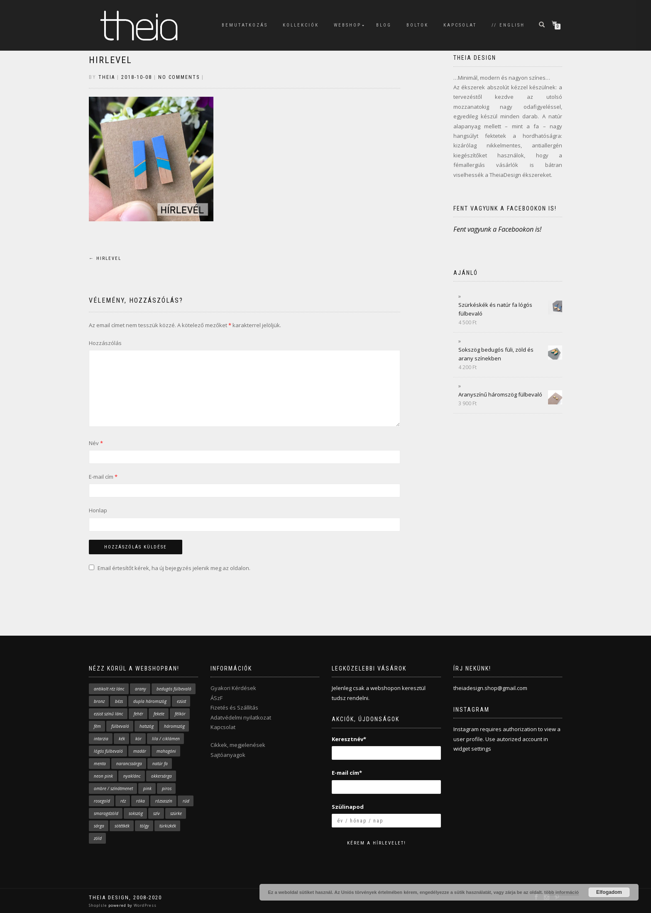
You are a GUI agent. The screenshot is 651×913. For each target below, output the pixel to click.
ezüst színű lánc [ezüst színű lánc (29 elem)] (108, 714)
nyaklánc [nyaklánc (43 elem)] (132, 776)
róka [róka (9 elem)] (140, 801)
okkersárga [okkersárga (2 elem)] (161, 776)
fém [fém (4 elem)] (97, 726)
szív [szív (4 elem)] (156, 813)
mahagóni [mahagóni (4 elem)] (166, 751)
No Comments (179, 77)
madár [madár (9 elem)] (139, 751)
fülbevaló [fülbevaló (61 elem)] (120, 726)
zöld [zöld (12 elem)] (98, 838)
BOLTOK (417, 25)
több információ (561, 892)
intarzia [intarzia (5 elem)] (101, 739)
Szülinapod (348, 806)
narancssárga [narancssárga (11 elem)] (129, 763)
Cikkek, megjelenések (237, 745)
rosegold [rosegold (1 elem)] (102, 801)
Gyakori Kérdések (233, 688)
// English (508, 25)
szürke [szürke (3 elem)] (176, 813)
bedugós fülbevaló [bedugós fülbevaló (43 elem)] (174, 689)
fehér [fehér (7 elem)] (138, 714)
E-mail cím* (347, 772)
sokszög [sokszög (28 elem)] (136, 813)
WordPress (144, 905)
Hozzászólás (105, 343)
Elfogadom (609, 892)
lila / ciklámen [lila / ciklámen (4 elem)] (166, 739)
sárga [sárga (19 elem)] (99, 826)
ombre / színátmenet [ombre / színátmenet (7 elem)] (113, 788)
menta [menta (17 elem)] (100, 763)
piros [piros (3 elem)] (166, 788)
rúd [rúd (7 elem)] (186, 801)
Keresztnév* (349, 739)
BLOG (384, 25)
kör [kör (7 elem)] (138, 739)
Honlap (98, 510)
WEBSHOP (347, 25)
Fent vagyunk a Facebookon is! (505, 208)
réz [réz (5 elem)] (123, 801)
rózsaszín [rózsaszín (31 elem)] (163, 801)
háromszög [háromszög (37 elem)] (174, 726)
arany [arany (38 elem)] (140, 689)
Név (96, 443)
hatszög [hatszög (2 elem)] (147, 726)
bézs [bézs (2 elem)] (119, 701)
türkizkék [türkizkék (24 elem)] (167, 826)
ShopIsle (98, 905)
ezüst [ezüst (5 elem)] (181, 701)
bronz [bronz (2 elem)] (99, 701)
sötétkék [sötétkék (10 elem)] (122, 826)
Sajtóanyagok (227, 755)
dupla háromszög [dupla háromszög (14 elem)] (149, 701)
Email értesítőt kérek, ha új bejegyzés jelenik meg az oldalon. (174, 568)
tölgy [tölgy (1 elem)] (144, 826)
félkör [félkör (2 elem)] (180, 714)
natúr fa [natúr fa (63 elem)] (160, 763)
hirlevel (110, 60)
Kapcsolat (222, 727)
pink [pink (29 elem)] (147, 788)
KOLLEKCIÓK (301, 25)
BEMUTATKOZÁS (245, 25)
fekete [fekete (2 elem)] (159, 714)
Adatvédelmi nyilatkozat (240, 717)
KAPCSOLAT (460, 25)
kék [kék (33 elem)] (122, 739)
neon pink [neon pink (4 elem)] (103, 776)
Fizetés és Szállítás (234, 707)
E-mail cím (103, 476)
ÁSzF (216, 698)
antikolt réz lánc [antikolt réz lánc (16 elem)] (109, 689)
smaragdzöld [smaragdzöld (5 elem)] (106, 813)
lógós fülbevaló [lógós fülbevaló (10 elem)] (108, 751)
